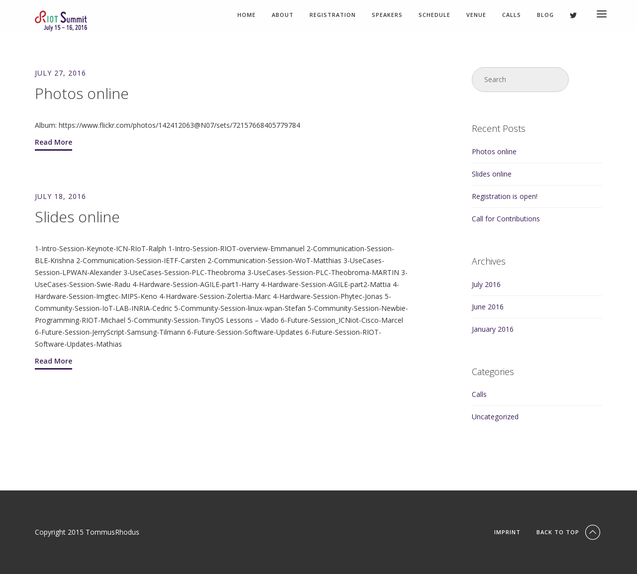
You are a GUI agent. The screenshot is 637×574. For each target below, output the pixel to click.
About (283, 15)
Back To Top (569, 532)
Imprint (507, 532)
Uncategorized (495, 416)
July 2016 (486, 284)
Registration (333, 15)
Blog (545, 15)
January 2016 (493, 329)
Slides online (492, 174)
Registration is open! (504, 196)
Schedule (434, 15)
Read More (53, 142)
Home (246, 15)
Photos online (494, 151)
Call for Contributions (506, 218)
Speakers (387, 15)
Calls (511, 15)
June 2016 (488, 306)
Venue (476, 15)
